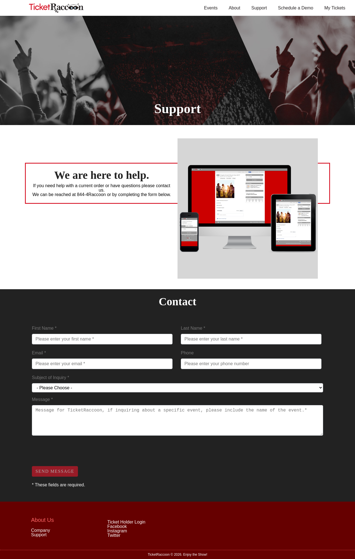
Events (210, 8)
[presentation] (74, 451)
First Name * (44, 328)
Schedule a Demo (295, 8)
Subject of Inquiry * (50, 377)
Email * (39, 352)
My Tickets (334, 8)
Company (40, 530)
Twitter (113, 535)
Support (259, 8)
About (234, 8)
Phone (187, 352)
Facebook (117, 526)
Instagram (117, 530)
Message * (42, 399)
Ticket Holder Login (126, 522)
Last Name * (193, 328)
